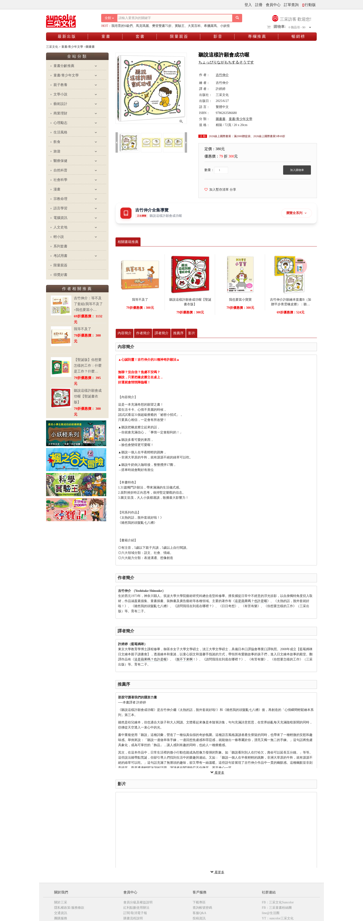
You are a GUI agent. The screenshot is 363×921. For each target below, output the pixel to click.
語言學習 (60, 208)
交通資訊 (60, 913)
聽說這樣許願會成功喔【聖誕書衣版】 (88, 396)
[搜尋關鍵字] (175, 18)
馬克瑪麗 (142, 26)
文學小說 (60, 94)
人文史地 (60, 227)
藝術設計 (60, 104)
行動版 (309, 5)
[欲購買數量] (221, 170)
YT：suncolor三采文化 (278, 918)
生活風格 (60, 132)
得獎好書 (60, 275)
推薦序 (178, 333)
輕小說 (58, 237)
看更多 (217, 772)
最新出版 (67, 36)
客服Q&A (199, 913)
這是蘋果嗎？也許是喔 (251, 601)
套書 (140, 36)
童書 (106, 36)
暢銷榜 (298, 36)
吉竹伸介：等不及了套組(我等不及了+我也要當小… (88, 304)
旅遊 (56, 151)
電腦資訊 (60, 218)
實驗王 (180, 26)
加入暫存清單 (216, 189)
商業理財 (60, 113)
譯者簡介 (162, 333)
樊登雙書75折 (162, 26)
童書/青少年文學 (66, 75)
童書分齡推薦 (63, 66)
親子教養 (60, 85)
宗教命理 (60, 199)
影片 (191, 333)
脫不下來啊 (184, 659)
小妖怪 (225, 26)
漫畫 (56, 189)
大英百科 (194, 26)
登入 (248, 5)
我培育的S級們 (122, 26)
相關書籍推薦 (128, 242)
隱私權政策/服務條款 (69, 907)
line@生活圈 (270, 913)
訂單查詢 (291, 5)
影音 (218, 36)
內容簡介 (124, 333)
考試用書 (60, 256)
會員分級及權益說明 (138, 902)
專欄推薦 (257, 36)
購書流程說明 (133, 918)
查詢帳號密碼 (202, 907)
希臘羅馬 (210, 26)
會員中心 (273, 5)
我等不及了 (82, 329)
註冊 (259, 5)
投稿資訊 (199, 918)
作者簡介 (143, 333)
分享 (233, 189)
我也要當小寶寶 (240, 299)
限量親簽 (179, 36)
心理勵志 (60, 123)
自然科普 (60, 170)
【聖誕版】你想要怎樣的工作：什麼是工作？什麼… (88, 365)
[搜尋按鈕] (237, 18)
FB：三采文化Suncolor (278, 902)
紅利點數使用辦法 (136, 907)
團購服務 (60, 918)
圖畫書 (220, 119)
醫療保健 (60, 161)
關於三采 (60, 902)
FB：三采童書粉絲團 (277, 907)
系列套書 (60, 246)
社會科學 (60, 180)
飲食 (56, 142)
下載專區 (199, 902)
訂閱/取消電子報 (135, 913)
